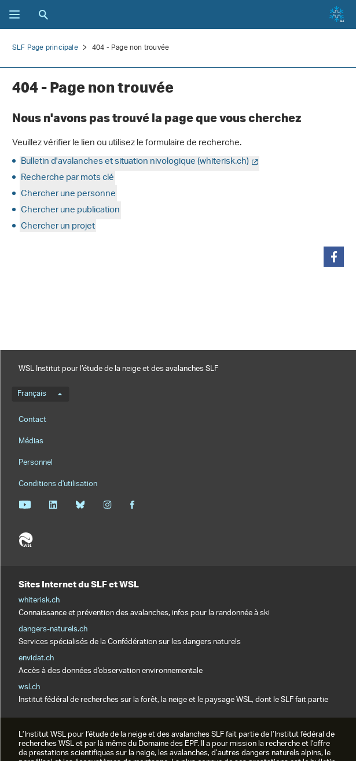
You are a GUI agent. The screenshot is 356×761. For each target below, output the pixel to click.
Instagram (107, 505)
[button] (334, 257)
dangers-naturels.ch (53, 629)
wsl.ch (29, 687)
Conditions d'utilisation (58, 484)
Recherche (43, 14)
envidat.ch (36, 658)
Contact (32, 420)
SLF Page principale (45, 47)
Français (39, 394)
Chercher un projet (58, 227)
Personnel (36, 463)
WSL (25, 539)
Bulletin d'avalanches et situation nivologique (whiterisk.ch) (135, 162)
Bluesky (80, 505)
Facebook (132, 505)
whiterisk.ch (39, 600)
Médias (31, 441)
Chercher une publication (70, 210)
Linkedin (53, 505)
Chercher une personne (68, 194)
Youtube (25, 505)
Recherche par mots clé (67, 178)
